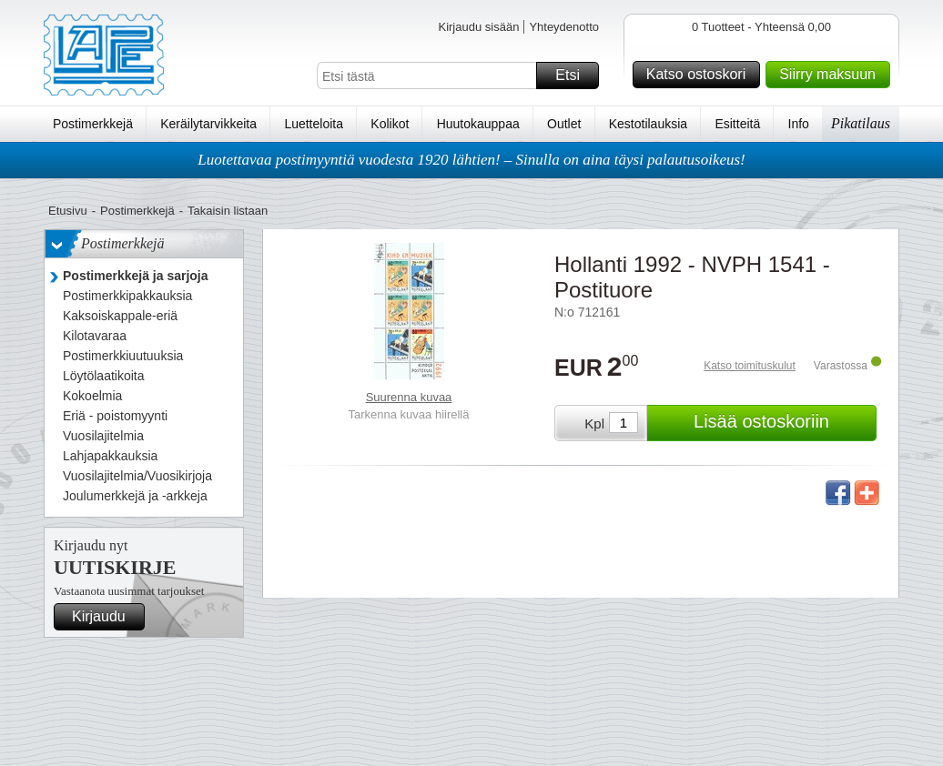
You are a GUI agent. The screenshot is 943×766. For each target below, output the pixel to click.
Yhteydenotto (564, 27)
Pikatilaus (860, 123)
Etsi (574, 75)
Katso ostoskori (700, 74)
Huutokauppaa (478, 123)
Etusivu (67, 210)
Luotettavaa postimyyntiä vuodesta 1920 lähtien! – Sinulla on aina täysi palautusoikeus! (471, 159)
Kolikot (389, 123)
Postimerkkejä (93, 123)
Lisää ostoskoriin (782, 423)
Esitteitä (737, 123)
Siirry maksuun (832, 74)
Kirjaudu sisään (478, 27)
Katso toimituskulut (750, 365)
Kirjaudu (105, 616)
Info (798, 123)
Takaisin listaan (228, 210)
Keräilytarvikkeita (208, 123)
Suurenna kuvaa (409, 397)
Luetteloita (313, 123)
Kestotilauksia (648, 123)
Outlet (564, 123)
